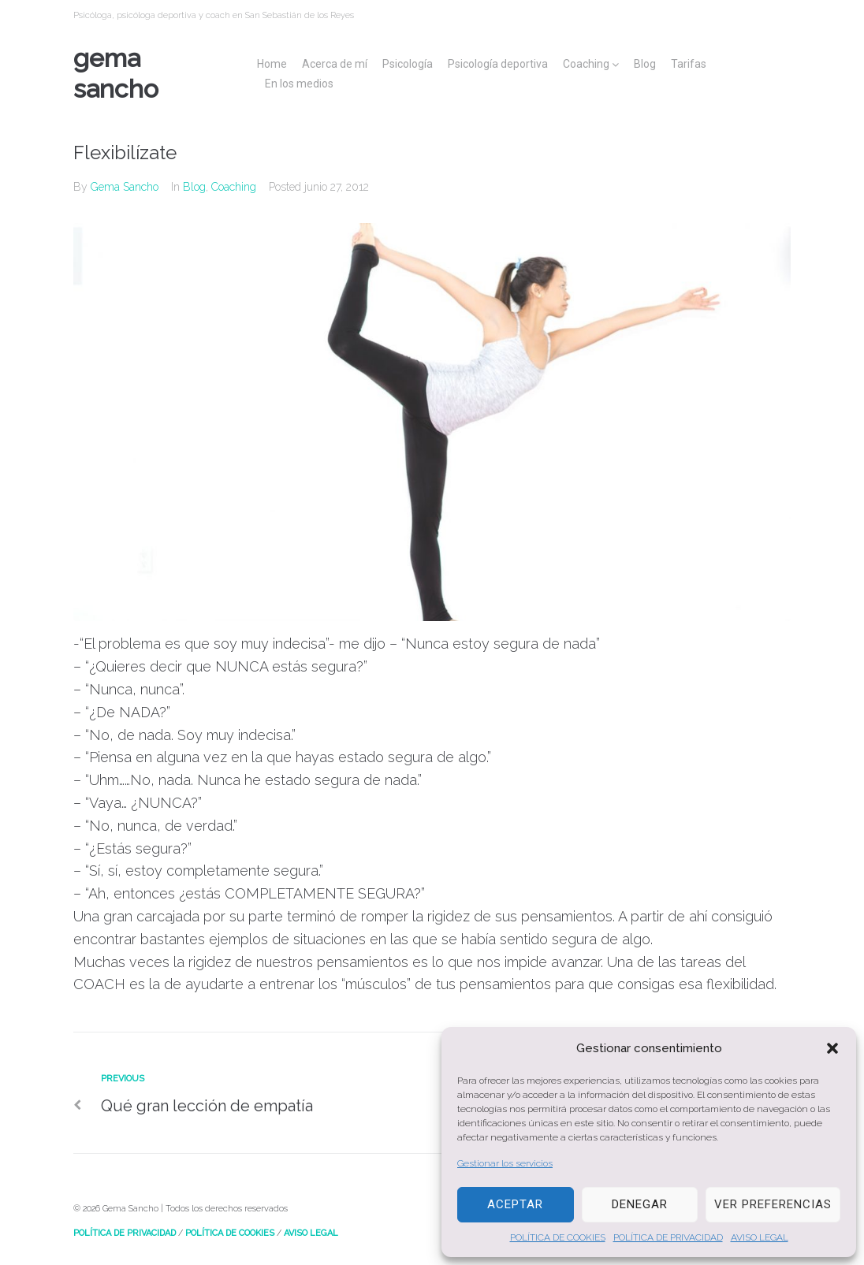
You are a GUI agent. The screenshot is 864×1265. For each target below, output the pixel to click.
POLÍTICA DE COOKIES (557, 1237)
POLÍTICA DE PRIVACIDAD (668, 1237)
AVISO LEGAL (759, 1237)
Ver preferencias (773, 1204)
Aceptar (515, 1204)
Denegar (640, 1204)
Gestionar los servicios (505, 1163)
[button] (832, 1048)
